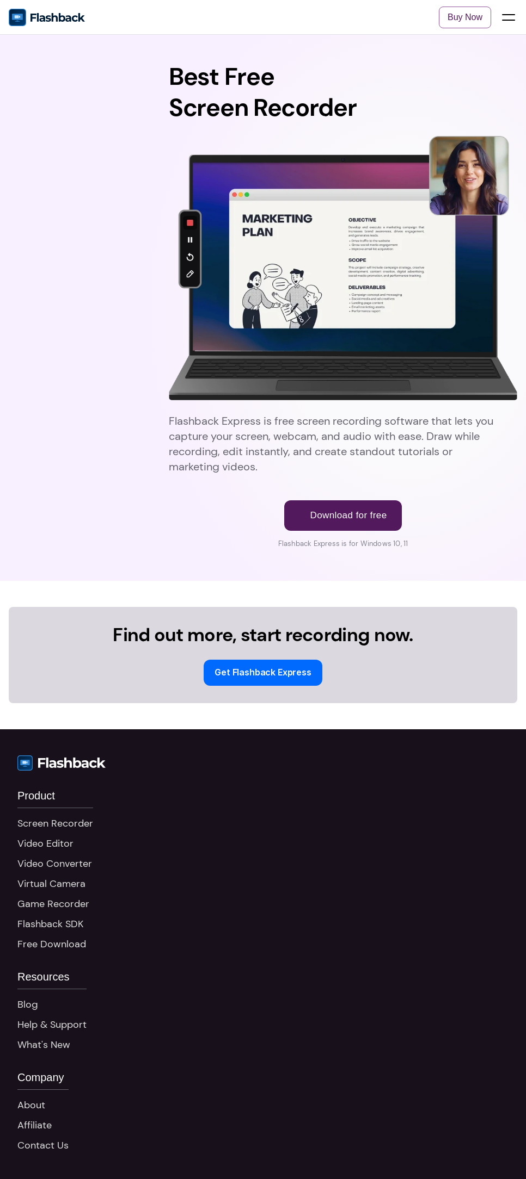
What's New (43, 1044)
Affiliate (34, 1125)
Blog (27, 1004)
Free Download (51, 944)
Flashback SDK (50, 923)
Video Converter (54, 863)
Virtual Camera (51, 883)
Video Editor (45, 843)
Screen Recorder (55, 823)
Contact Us (43, 1145)
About (31, 1105)
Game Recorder (53, 903)
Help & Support (52, 1024)
